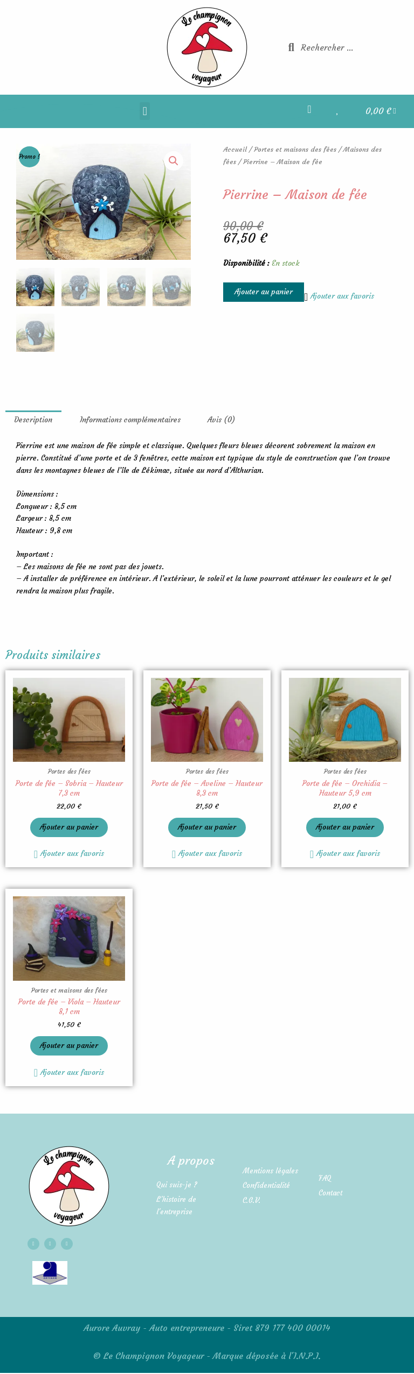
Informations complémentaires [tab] (130, 418)
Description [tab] (33, 418)
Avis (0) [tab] (221, 418)
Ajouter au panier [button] (69, 826)
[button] (145, 111)
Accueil (235, 149)
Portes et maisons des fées (295, 149)
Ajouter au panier (263, 291)
